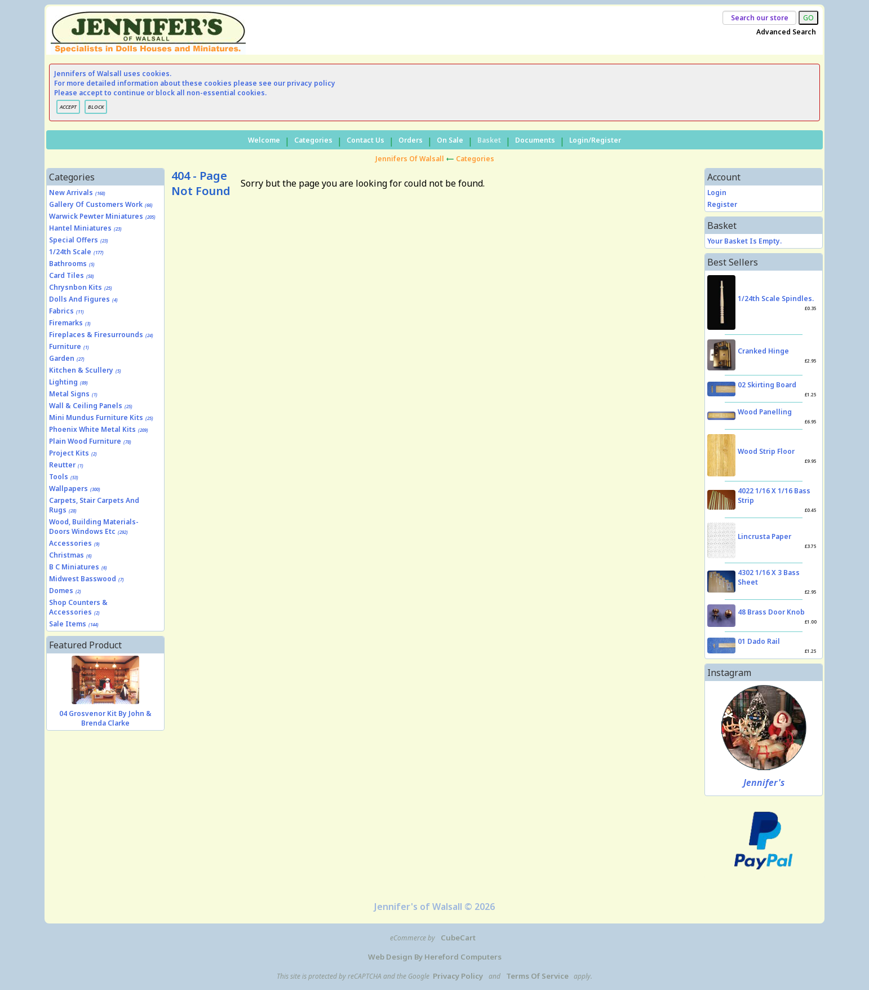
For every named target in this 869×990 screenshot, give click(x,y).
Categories (313, 140)
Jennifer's (763, 782)
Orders (410, 140)
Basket (489, 140)
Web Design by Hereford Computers (435, 957)
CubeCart (458, 937)
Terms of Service (537, 976)
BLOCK (96, 107)
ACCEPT (68, 107)
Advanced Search (786, 32)
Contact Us (365, 140)
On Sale (450, 140)
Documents (535, 140)
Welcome (264, 140)
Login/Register (595, 140)
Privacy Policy (458, 976)
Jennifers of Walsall (409, 158)
